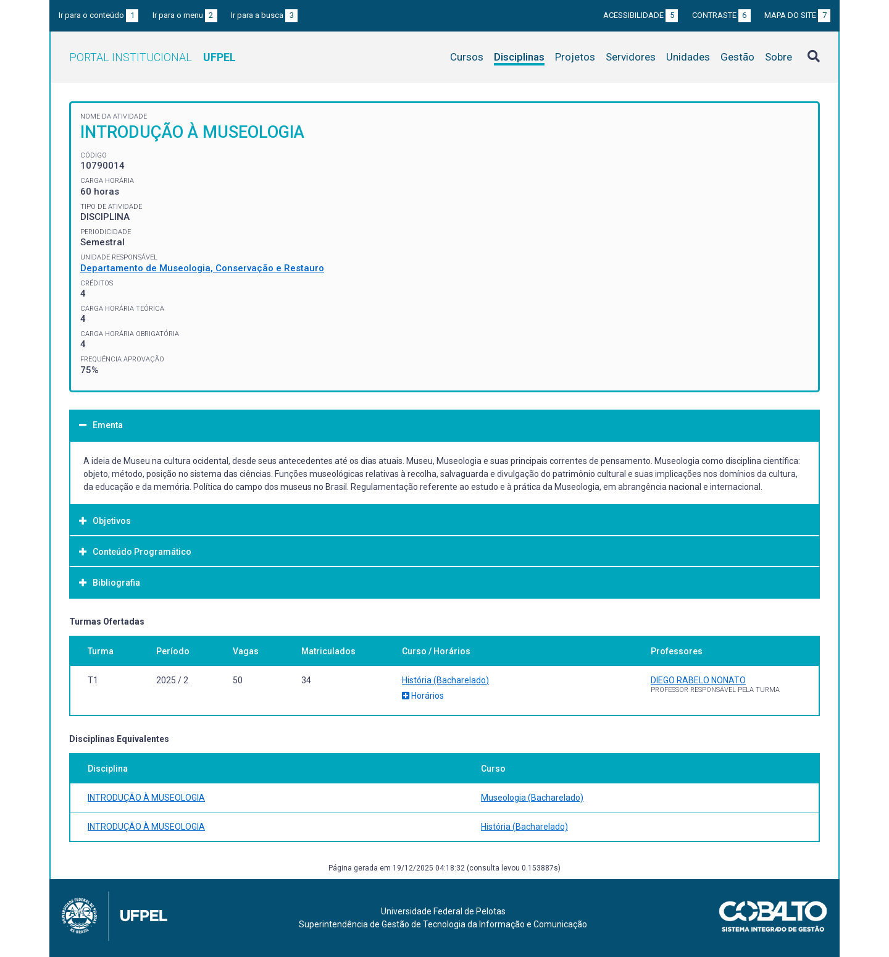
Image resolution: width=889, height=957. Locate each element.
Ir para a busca (264, 15)
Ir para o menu (184, 15)
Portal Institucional (152, 57)
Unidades (688, 57)
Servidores (631, 57)
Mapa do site (797, 15)
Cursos (466, 57)
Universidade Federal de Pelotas (443, 911)
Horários (423, 696)
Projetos (575, 57)
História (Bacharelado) (445, 680)
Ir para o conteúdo (98, 15)
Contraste (721, 15)
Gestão (737, 57)
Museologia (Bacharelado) (532, 798)
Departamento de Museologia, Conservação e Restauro (202, 268)
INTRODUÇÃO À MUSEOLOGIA (146, 798)
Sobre (778, 57)
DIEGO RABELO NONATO (698, 680)
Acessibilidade (640, 15)
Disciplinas (519, 57)
